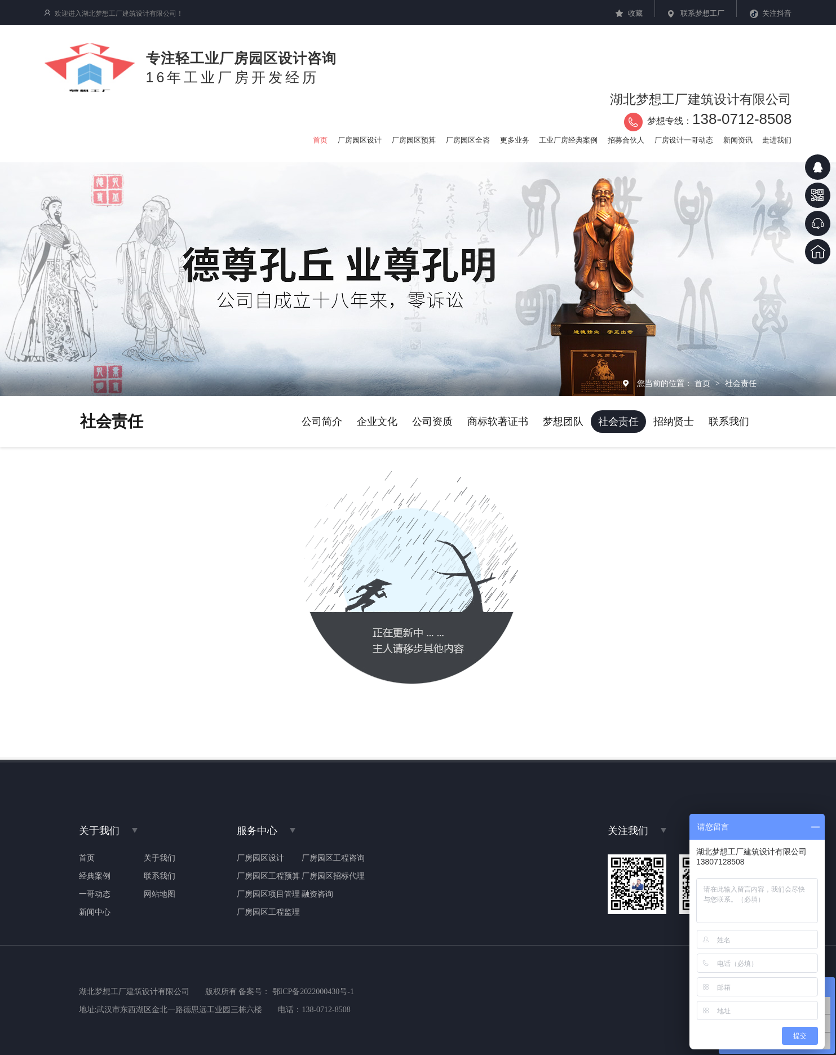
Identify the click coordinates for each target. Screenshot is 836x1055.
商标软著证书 (497, 421)
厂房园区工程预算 (268, 876)
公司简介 (322, 421)
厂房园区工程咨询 (333, 858)
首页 (704, 383)
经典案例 (94, 876)
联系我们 (729, 421)
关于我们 (159, 858)
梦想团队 (563, 421)
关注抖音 (776, 13)
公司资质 (432, 421)
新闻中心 (94, 912)
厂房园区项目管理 (268, 894)
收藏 (635, 13)
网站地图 (159, 894)
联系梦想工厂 (702, 13)
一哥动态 (94, 894)
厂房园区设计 (260, 858)
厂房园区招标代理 (333, 876)
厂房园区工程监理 (268, 912)
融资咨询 (317, 894)
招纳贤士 (673, 421)
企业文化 (377, 421)
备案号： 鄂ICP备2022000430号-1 (296, 991)
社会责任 (741, 383)
